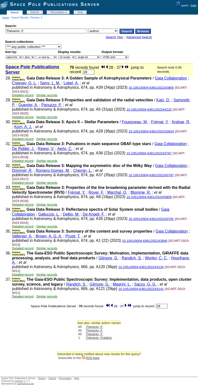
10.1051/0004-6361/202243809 (149, 197)
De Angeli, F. (94, 214)
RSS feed (92, 358)
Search (15, 12)
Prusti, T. (73, 236)
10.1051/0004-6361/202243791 (151, 219)
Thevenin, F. (94, 327)
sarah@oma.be (25, 383)
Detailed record (22, 95)
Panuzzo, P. (51, 105)
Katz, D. (163, 100)
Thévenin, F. (94, 334)
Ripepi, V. (46, 149)
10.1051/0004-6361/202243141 (141, 289)
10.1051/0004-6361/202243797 (151, 175)
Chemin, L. (82, 170)
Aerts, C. (64, 149)
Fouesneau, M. (135, 122)
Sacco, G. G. (145, 284)
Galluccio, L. (49, 214)
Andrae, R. (181, 122)
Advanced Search (139, 37)
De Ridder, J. (23, 149)
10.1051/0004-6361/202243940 (144, 241)
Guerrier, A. (28, 105)
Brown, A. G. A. (49, 236)
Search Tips (114, 37)
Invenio (19, 381)
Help (80, 12)
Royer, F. (96, 192)
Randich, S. (132, 258)
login (194, 5)
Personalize (57, 12)
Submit (35, 12)
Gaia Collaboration (171, 78)
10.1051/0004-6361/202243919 (151, 131)
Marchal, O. (117, 192)
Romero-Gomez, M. (53, 170)
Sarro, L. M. (50, 83)
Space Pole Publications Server (55, 4)
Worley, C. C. (156, 258)
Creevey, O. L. (24, 83)
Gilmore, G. (108, 258)
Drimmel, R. (22, 170)
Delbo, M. (71, 214)
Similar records (46, 95)
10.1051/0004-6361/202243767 (149, 153)
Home (5, 17)
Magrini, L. (122, 284)
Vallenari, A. (22, 236)
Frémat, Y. (160, 122)
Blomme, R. (141, 192)
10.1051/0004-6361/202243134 (141, 267)
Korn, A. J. (23, 127)
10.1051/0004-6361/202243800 (151, 87)
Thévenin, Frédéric (99, 338)
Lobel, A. (71, 83)
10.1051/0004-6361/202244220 (149, 109)
